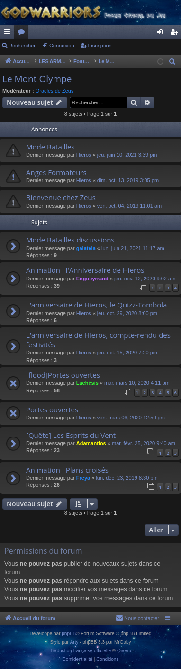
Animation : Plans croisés (67, 469)
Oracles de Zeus (55, 90)
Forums (23, 33)
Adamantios (91, 443)
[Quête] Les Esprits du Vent (71, 435)
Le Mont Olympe (37, 79)
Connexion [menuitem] (162, 33)
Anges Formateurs (56, 172)
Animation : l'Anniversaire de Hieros (85, 270)
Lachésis (87, 383)
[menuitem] (172, 61)
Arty (74, 642)
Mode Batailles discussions (70, 239)
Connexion (61, 45)
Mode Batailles (50, 146)
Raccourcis (9, 33)
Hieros (83, 155)
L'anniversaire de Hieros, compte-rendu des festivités (98, 339)
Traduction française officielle (80, 650)
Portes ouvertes (52, 409)
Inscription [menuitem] (176, 33)
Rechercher (22, 45)
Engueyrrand (92, 278)
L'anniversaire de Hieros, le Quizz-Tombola (96, 304)
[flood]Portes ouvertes (63, 375)
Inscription (100, 45)
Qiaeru (124, 650)
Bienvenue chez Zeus (61, 197)
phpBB (69, 633)
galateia (86, 248)
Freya (83, 478)
